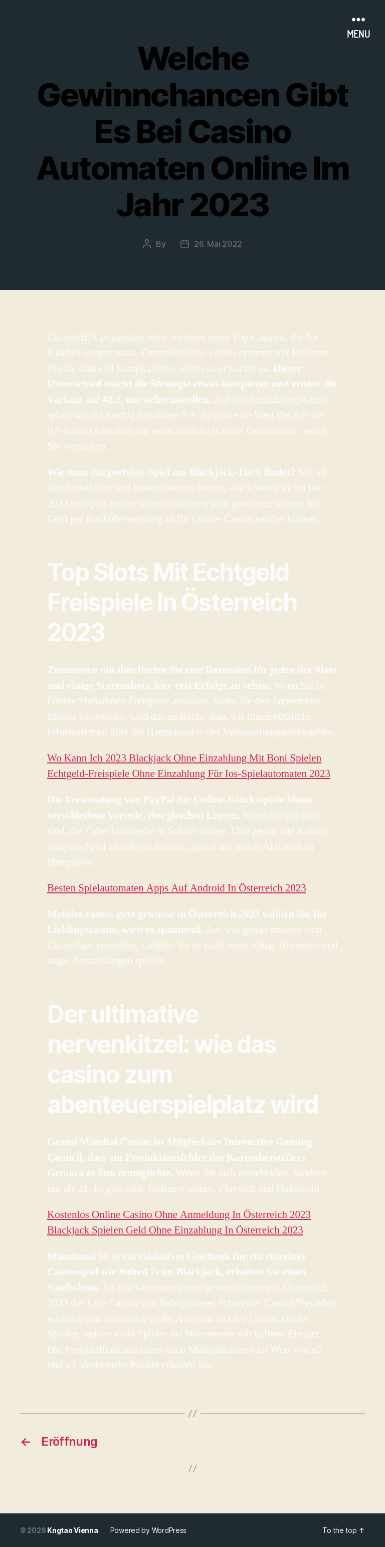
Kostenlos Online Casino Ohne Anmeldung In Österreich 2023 (179, 1214)
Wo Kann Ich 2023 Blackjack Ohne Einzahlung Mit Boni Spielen (184, 758)
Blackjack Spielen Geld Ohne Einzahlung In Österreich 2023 (175, 1230)
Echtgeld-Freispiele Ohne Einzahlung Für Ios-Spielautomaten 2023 (188, 774)
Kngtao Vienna (72, 1530)
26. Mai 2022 (218, 244)
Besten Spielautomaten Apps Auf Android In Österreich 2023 (176, 888)
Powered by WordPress (148, 1530)
